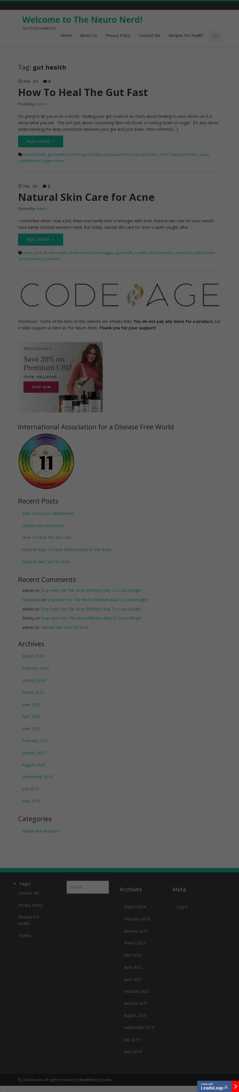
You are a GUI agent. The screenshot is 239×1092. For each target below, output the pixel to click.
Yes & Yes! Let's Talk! (119, 532)
